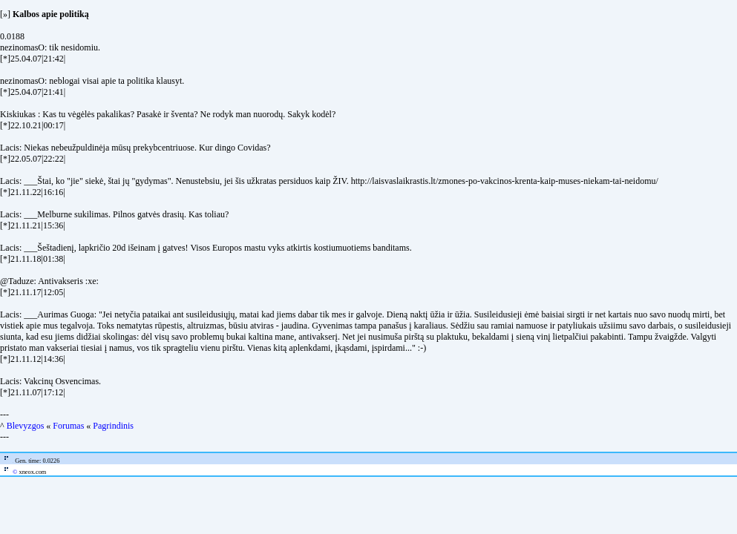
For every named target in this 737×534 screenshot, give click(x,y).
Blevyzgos (26, 426)
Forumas (68, 426)
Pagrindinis (113, 426)
